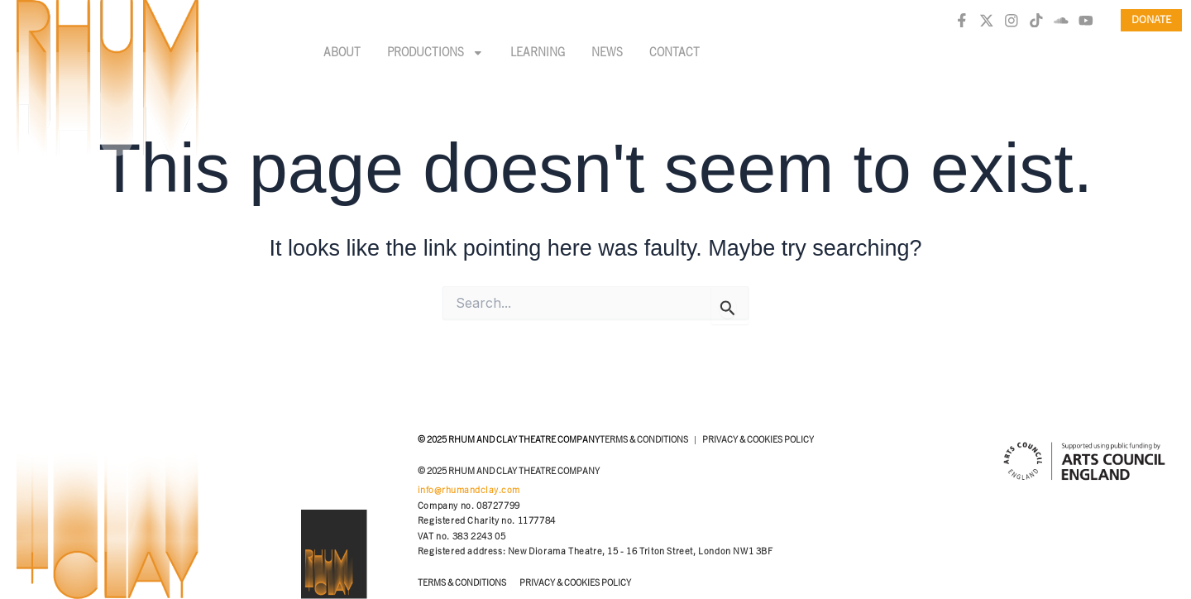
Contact (674, 53)
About (342, 53)
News (607, 53)
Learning (537, 53)
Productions (435, 53)
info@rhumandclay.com (469, 490)
